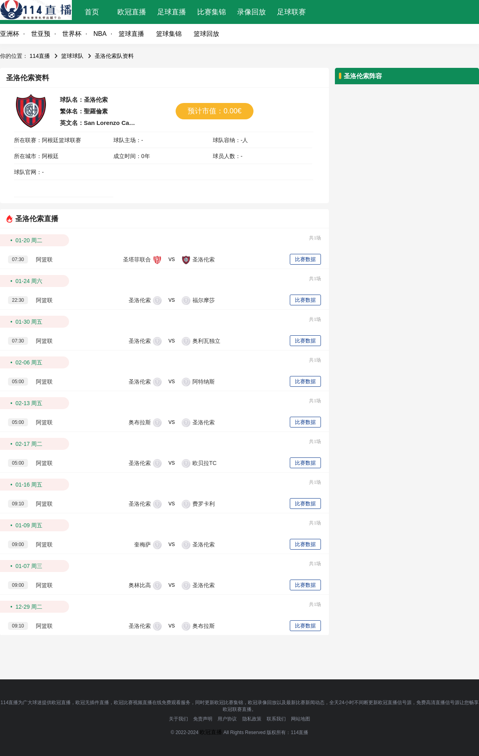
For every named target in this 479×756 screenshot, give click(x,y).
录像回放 (251, 12)
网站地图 (300, 719)
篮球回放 (206, 33)
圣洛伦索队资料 (114, 56)
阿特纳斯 (203, 381)
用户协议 (227, 719)
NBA (100, 33)
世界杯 (71, 33)
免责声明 (202, 719)
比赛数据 (305, 259)
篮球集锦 (169, 33)
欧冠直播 (131, 12)
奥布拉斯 (140, 422)
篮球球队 (72, 56)
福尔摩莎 (203, 300)
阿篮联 (44, 259)
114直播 (40, 56)
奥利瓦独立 (206, 341)
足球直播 (171, 12)
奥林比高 (140, 585)
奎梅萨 (142, 544)
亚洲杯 (9, 33)
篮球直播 (131, 33)
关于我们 (178, 719)
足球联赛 (291, 12)
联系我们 (276, 719)
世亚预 (40, 33)
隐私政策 (251, 719)
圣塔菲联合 (137, 259)
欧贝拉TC (204, 463)
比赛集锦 (211, 12)
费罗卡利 (203, 504)
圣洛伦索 (203, 259)
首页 (92, 12)
